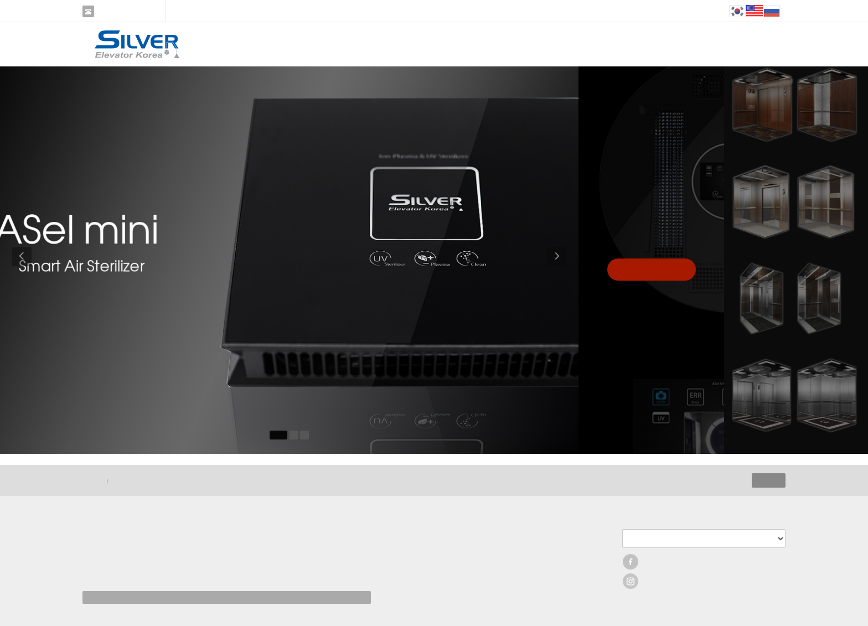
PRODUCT (416, 44)
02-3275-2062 (124, 11)
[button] (20, 260)
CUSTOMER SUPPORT (580, 44)
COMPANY (334, 44)
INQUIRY (662, 44)
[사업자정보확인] (212, 570)
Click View (651, 269)
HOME (91, 480)
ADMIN (768, 480)
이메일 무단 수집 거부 (142, 480)
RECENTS (498, 44)
